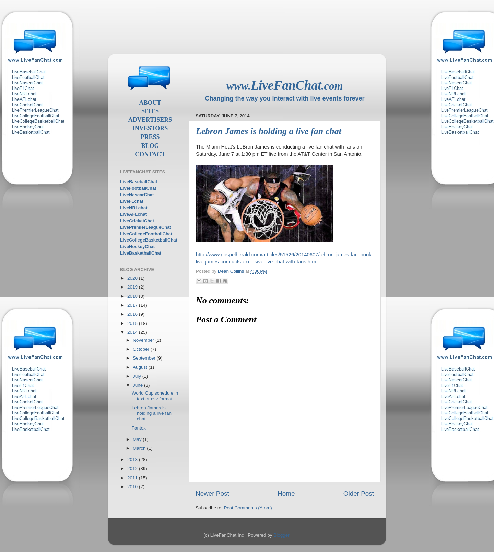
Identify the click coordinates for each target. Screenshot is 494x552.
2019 (133, 287)
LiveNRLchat (133, 207)
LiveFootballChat (138, 188)
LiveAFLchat (133, 214)
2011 (133, 477)
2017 (133, 305)
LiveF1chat (131, 201)
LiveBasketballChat (140, 253)
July (137, 376)
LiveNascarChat (137, 194)
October (142, 349)
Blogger (281, 535)
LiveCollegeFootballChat (146, 233)
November (144, 340)
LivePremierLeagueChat (145, 227)
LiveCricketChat (137, 220)
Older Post (358, 493)
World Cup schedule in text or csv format (155, 395)
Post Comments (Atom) (248, 507)
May (138, 439)
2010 (133, 486)
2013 (133, 459)
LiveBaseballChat (138, 181)
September (145, 358)
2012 (133, 468)
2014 (133, 332)
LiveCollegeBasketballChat (148, 240)
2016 (133, 314)
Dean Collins (231, 271)
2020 (133, 278)
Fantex (139, 428)
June (138, 385)
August (141, 367)
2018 (133, 296)
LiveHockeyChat (137, 246)
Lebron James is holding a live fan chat (152, 413)
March (140, 448)
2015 (133, 323)
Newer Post (212, 493)
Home (286, 493)
